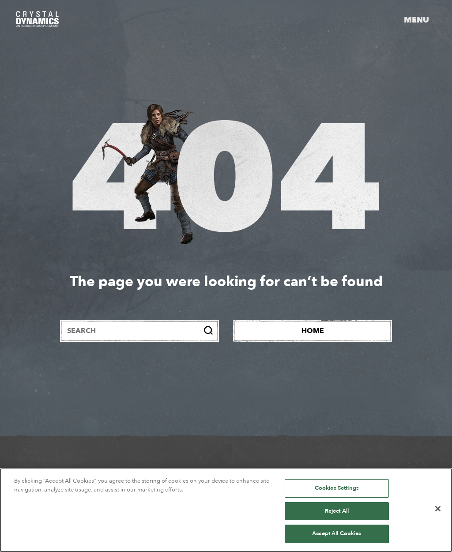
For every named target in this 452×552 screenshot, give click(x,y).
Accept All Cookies (336, 533)
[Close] (438, 508)
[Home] (312, 331)
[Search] (208, 330)
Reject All (337, 511)
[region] (226, 510)
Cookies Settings (337, 488)
